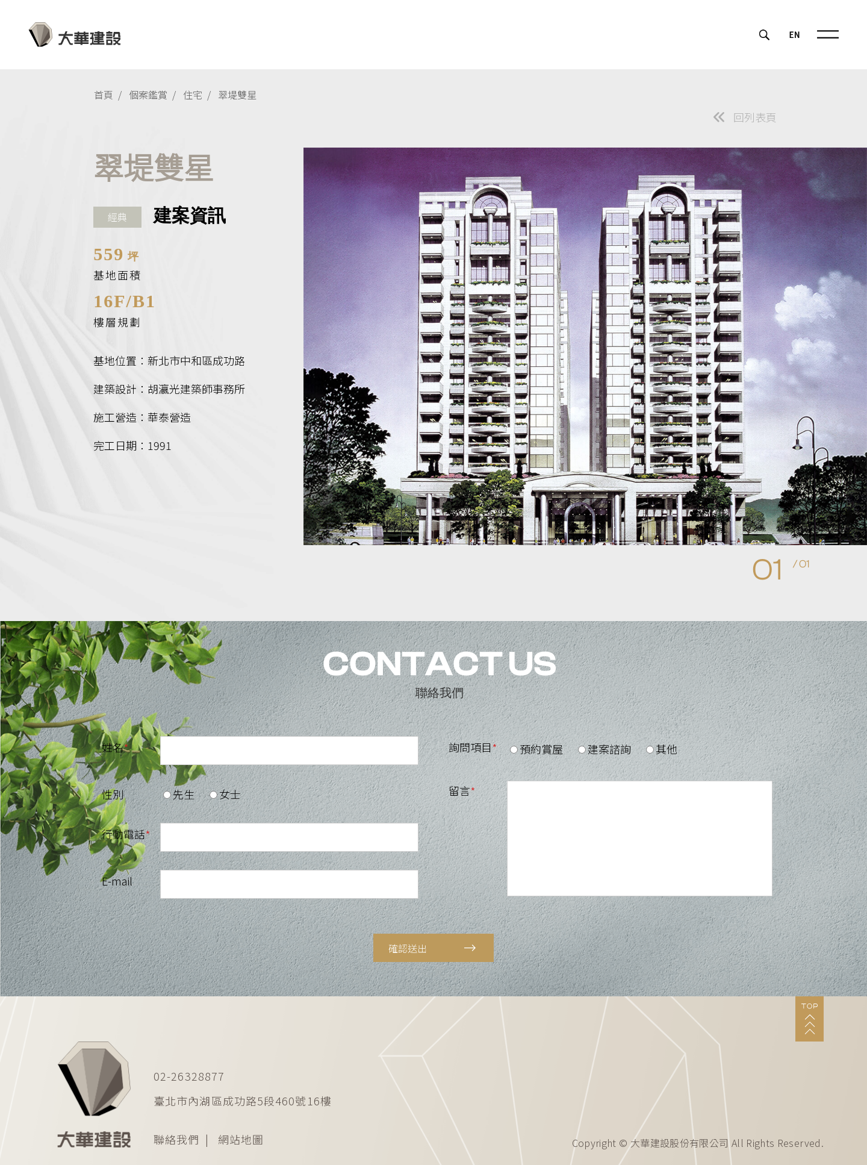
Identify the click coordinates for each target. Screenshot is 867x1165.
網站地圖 (241, 1139)
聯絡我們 (176, 1139)
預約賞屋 (536, 748)
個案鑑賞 (148, 94)
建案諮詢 (604, 748)
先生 (178, 794)
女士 (225, 794)
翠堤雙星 (237, 94)
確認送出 (432, 948)
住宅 (192, 94)
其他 (661, 748)
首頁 (103, 94)
